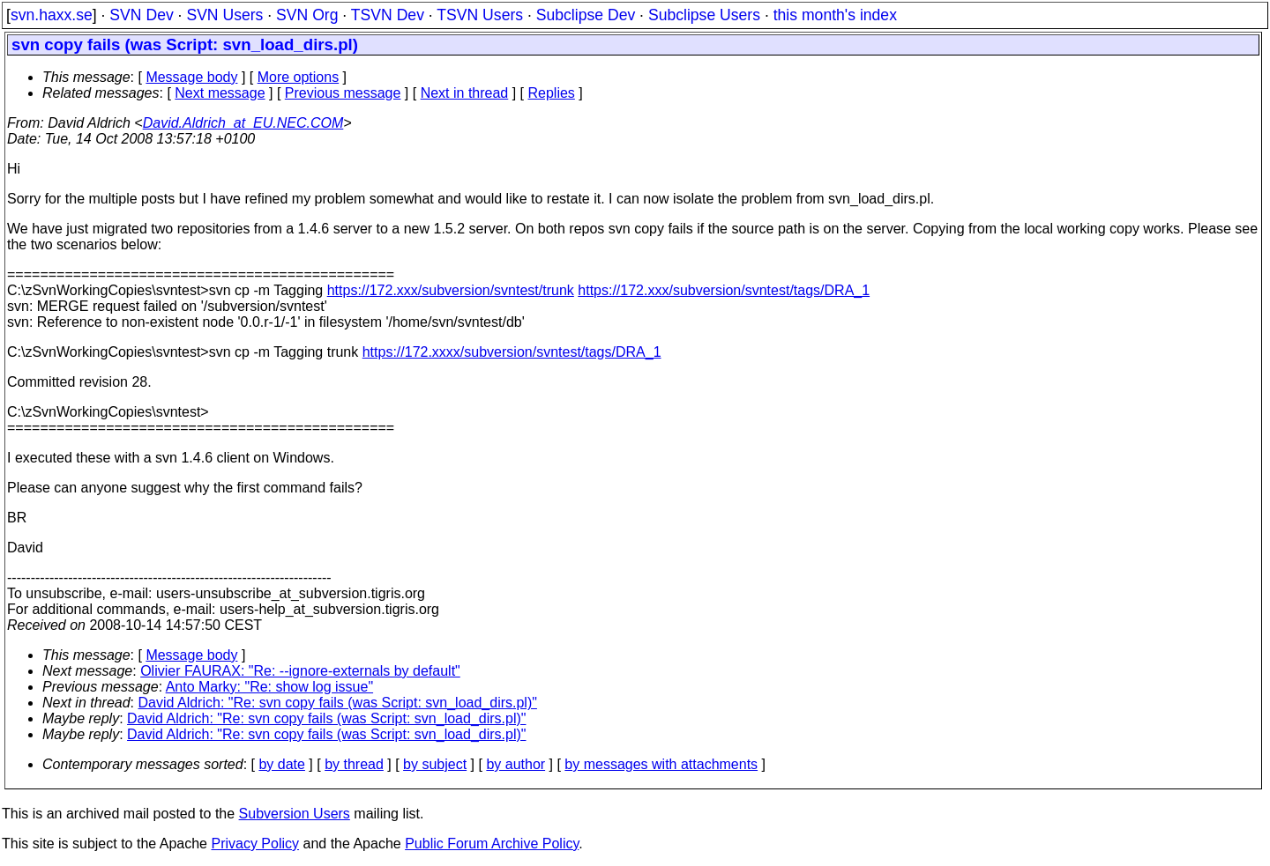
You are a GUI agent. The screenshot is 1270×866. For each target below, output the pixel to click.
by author (515, 764)
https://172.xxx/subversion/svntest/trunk (450, 290)
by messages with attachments (661, 764)
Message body (191, 77)
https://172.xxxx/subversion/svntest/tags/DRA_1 (511, 351)
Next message (220, 92)
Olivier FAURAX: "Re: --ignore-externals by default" (300, 670)
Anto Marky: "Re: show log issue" (269, 686)
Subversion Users (294, 813)
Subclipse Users (704, 15)
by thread (354, 764)
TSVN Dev (387, 15)
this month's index (835, 15)
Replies (551, 92)
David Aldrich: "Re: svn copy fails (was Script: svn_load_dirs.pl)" (337, 702)
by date (281, 764)
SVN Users (224, 15)
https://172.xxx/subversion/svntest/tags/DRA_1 (724, 290)
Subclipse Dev (585, 15)
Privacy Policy (255, 843)
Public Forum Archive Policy (492, 843)
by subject (435, 764)
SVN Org (307, 15)
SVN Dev (141, 15)
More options (299, 77)
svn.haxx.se (52, 15)
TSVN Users (480, 15)
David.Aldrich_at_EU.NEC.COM (243, 122)
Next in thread (465, 92)
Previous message (343, 92)
